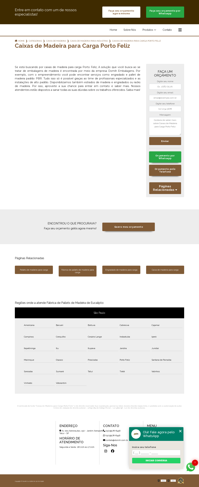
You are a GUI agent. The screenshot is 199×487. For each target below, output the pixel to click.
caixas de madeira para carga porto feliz (136, 41)
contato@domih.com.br (115, 440)
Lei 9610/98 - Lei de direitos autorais (129, 408)
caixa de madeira (56, 41)
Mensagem (165, 115)
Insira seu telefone (144, 447)
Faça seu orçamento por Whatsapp (165, 12)
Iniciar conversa (156, 460)
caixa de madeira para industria (89, 41)
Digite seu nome (165, 81)
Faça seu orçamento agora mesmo (121, 12)
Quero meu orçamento (128, 227)
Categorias (35, 41)
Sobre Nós (129, 29)
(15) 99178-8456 (111, 430)
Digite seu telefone (165, 103)
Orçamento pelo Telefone (165, 170)
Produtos (148, 29)
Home (113, 29)
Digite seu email (165, 92)
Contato (167, 29)
